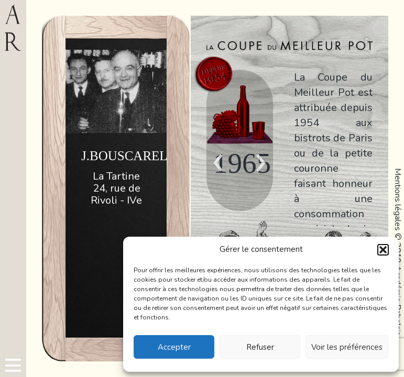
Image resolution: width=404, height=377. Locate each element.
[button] (383, 250)
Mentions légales (397, 199)
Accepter (174, 347)
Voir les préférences (347, 347)
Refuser (260, 347)
